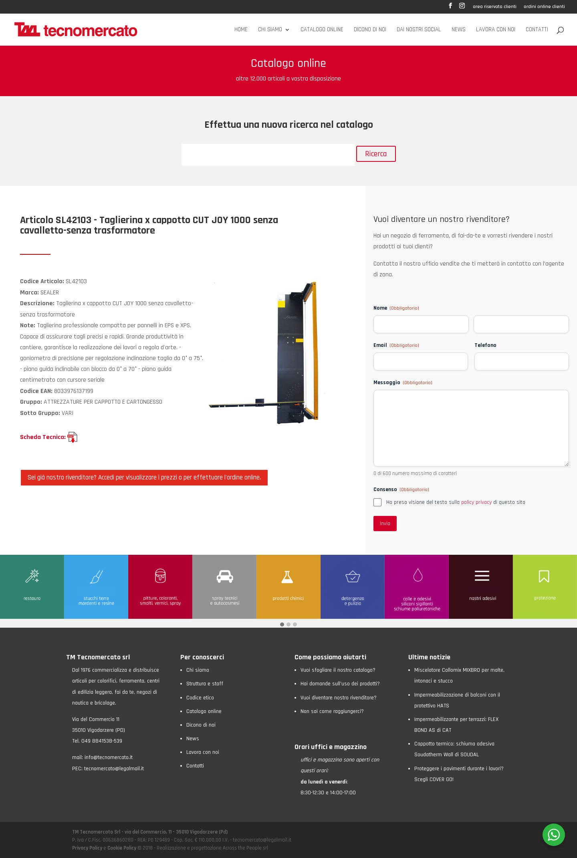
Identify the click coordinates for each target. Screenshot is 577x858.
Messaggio (402, 382)
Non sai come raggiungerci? (332, 711)
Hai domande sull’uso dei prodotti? (340, 683)
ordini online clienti (544, 7)
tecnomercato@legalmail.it (114, 768)
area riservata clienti (494, 7)
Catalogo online (322, 30)
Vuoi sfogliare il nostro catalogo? (338, 670)
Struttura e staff (204, 683)
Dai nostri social (419, 30)
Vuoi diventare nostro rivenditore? (339, 697)
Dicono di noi (370, 30)
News (459, 30)
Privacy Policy (87, 848)
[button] (282, 625)
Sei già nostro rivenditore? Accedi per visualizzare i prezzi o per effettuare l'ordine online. (144, 477)
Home (241, 30)
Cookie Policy (121, 848)
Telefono (485, 345)
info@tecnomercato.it (109, 757)
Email (396, 345)
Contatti (537, 30)
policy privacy (476, 502)
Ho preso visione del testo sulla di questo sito (455, 502)
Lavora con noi (495, 30)
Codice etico (200, 697)
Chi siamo (270, 30)
